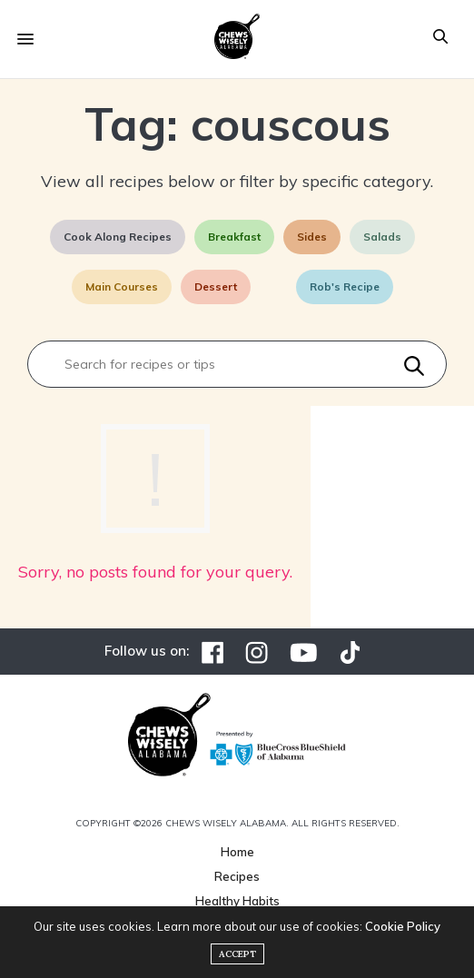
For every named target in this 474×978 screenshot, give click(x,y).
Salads (382, 236)
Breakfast (234, 236)
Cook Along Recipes (118, 236)
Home (237, 852)
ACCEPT (237, 954)
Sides (312, 236)
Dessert (215, 286)
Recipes (237, 876)
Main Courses (121, 286)
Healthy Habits (237, 901)
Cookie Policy (402, 926)
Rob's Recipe (345, 286)
